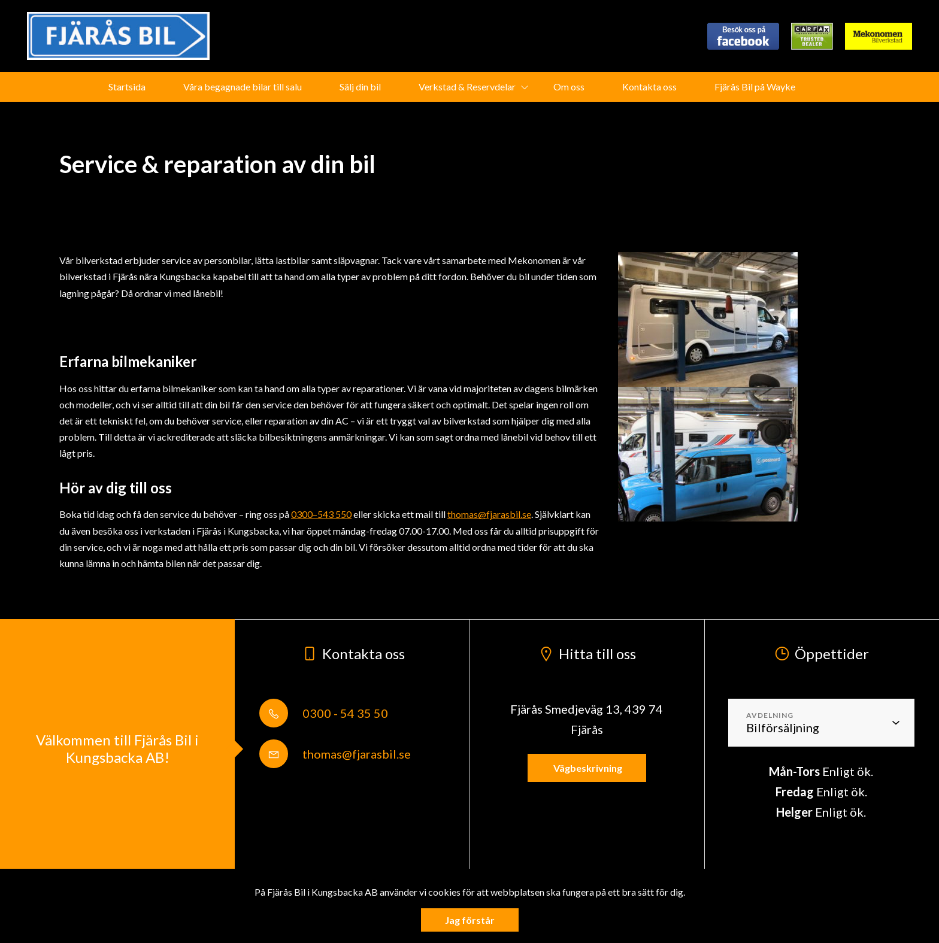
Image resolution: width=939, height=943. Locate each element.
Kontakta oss (649, 86)
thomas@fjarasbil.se (489, 514)
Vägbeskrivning (587, 768)
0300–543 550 (321, 514)
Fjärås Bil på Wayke (754, 86)
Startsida (127, 86)
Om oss (568, 86)
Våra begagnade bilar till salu (242, 86)
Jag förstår (470, 920)
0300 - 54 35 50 (323, 713)
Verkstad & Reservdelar (467, 86)
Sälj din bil (360, 86)
